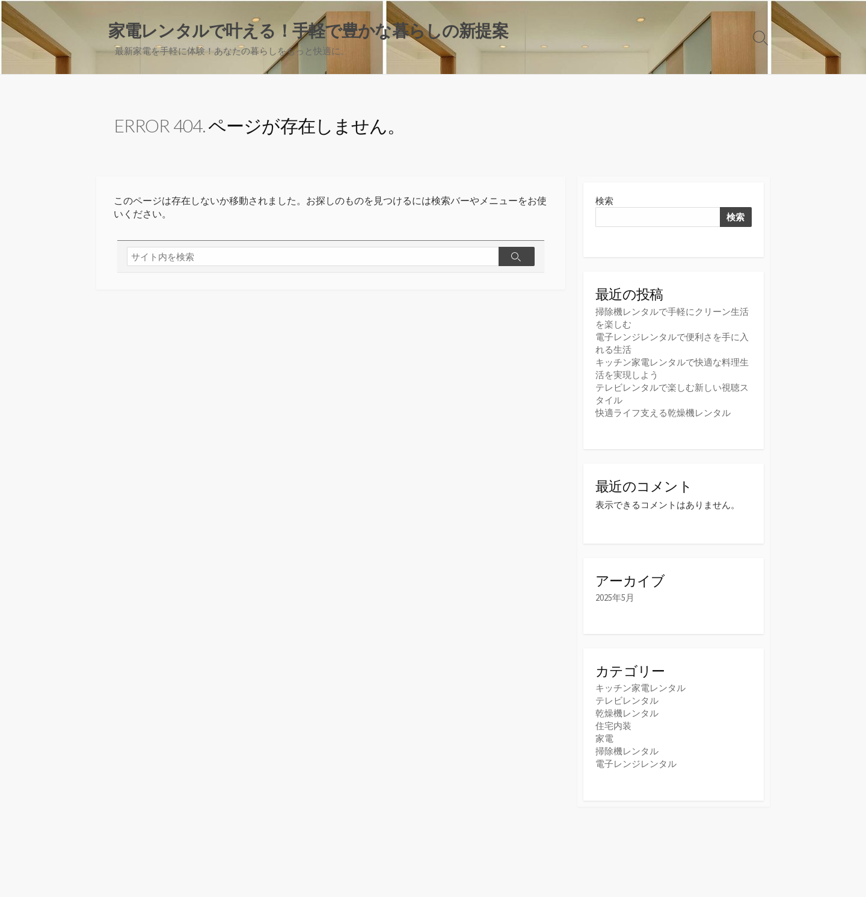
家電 (604, 738)
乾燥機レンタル (627, 713)
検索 (604, 200)
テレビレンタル (627, 700)
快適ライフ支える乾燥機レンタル (663, 412)
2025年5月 (614, 597)
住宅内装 (613, 725)
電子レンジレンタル (636, 763)
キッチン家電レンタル (640, 688)
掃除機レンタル (627, 751)
